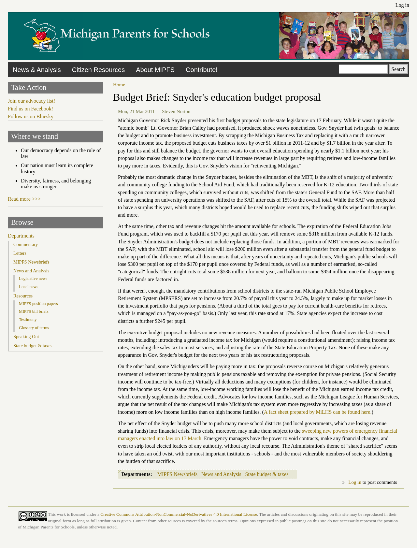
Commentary (25, 244)
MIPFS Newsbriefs (177, 474)
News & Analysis (37, 69)
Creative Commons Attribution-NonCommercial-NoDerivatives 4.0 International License (178, 514)
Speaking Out (26, 336)
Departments (21, 235)
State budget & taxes (267, 474)
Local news (28, 286)
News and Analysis (221, 474)
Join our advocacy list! (31, 101)
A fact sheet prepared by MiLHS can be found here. (318, 412)
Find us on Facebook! (30, 108)
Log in (402, 5)
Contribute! (202, 69)
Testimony (28, 319)
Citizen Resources (98, 69)
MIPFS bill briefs (34, 311)
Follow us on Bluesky (30, 116)
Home (119, 84)
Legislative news (33, 278)
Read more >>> (24, 199)
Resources (23, 295)
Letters (19, 253)
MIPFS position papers (38, 303)
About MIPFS (155, 69)
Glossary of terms (34, 327)
